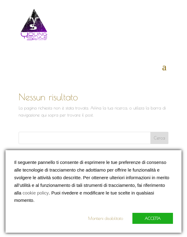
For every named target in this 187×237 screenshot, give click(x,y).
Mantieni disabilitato (105, 218)
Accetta (153, 218)
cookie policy (36, 192)
